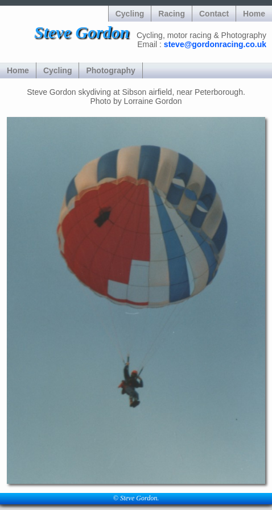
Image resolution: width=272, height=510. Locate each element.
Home (254, 13)
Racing (171, 13)
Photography (110, 70)
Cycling (130, 13)
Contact (214, 13)
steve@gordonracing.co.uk (215, 44)
